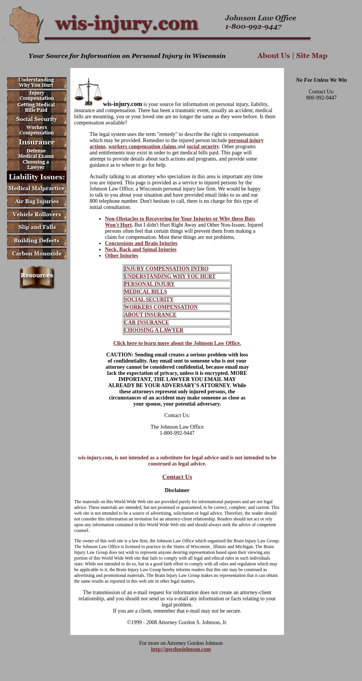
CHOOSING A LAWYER (153, 330)
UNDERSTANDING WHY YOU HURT (170, 276)
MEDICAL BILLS (145, 292)
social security (203, 146)
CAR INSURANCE (146, 322)
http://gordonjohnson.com (181, 649)
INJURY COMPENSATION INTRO (166, 269)
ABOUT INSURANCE (150, 315)
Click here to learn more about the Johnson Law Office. (177, 343)
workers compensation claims (143, 146)
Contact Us (177, 477)
